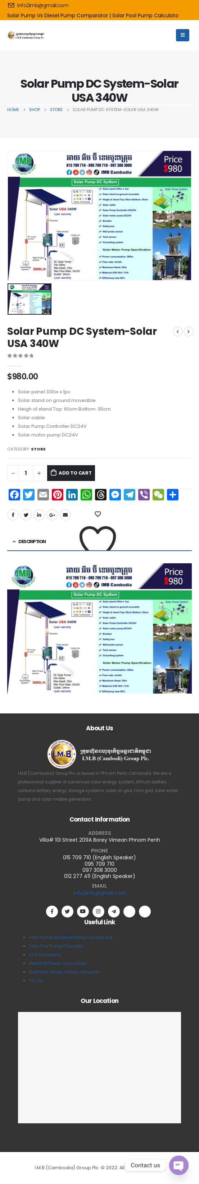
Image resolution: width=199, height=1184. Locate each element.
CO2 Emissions (45, 955)
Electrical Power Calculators (57, 963)
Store (38, 449)
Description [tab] (31, 541)
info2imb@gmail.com (99, 893)
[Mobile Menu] (182, 35)
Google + (52, 515)
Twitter (26, 515)
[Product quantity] (26, 473)
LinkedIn (39, 515)
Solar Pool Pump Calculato (145, 15)
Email (65, 515)
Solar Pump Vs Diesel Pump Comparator (71, 937)
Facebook (13, 515)
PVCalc (36, 981)
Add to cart (75, 473)
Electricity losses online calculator (64, 972)
